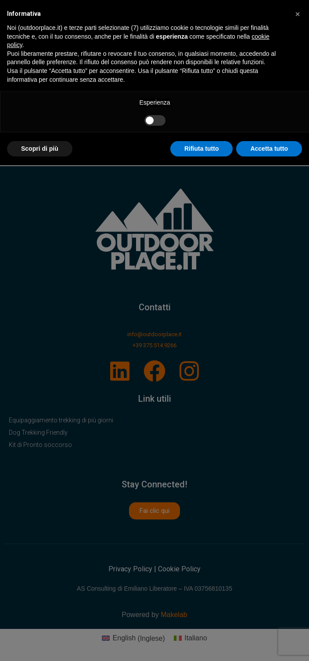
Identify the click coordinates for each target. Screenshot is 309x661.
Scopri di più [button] (39, 148)
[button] (298, 14)
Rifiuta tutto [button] (201, 148)
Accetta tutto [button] (269, 148)
